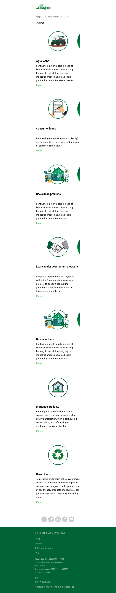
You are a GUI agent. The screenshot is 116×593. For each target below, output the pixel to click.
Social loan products (48, 194)
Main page (39, 16)
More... (39, 85)
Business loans (45, 339)
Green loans (43, 474)
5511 (37, 578)
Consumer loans (46, 128)
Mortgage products (47, 406)
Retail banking (53, 16)
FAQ (37, 552)
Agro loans (42, 61)
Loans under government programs (57, 266)
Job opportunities (44, 548)
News (37, 538)
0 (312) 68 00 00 (43, 582)
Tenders (39, 543)
